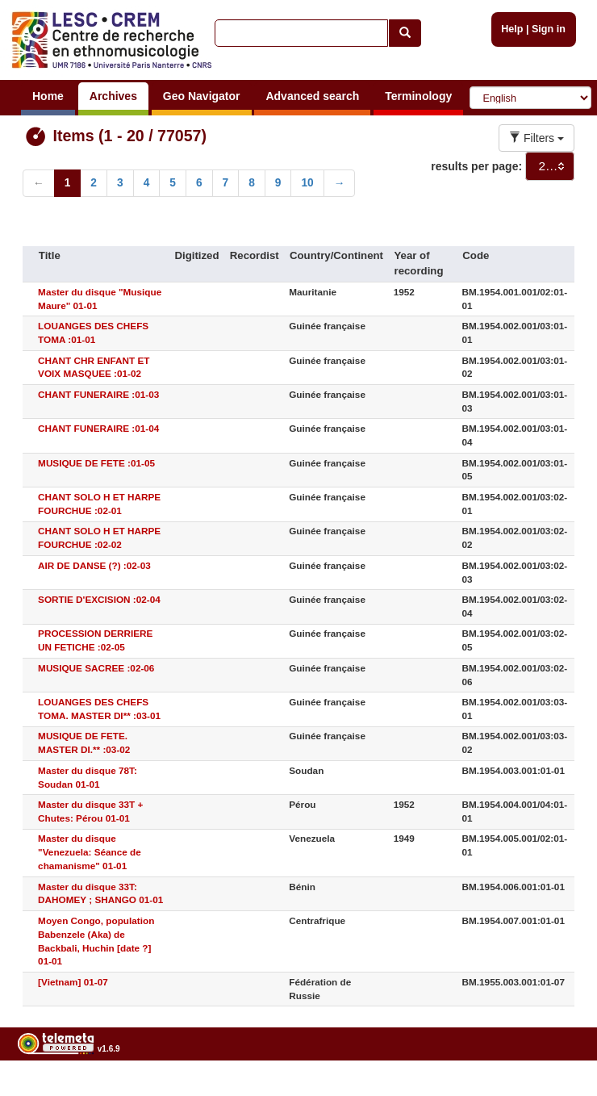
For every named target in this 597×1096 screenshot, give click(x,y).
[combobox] (549, 166)
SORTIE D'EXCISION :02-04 (99, 599)
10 (307, 183)
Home (48, 96)
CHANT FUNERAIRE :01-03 (98, 394)
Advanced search (312, 96)
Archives (113, 96)
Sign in (549, 29)
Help (512, 29)
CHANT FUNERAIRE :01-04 (98, 428)
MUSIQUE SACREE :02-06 (96, 668)
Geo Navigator (201, 96)
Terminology (418, 96)
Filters (536, 138)
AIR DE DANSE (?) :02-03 (94, 565)
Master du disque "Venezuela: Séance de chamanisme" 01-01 (89, 852)
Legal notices (557, 1089)
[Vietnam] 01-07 (73, 982)
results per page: (476, 166)
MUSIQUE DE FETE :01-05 (96, 463)
